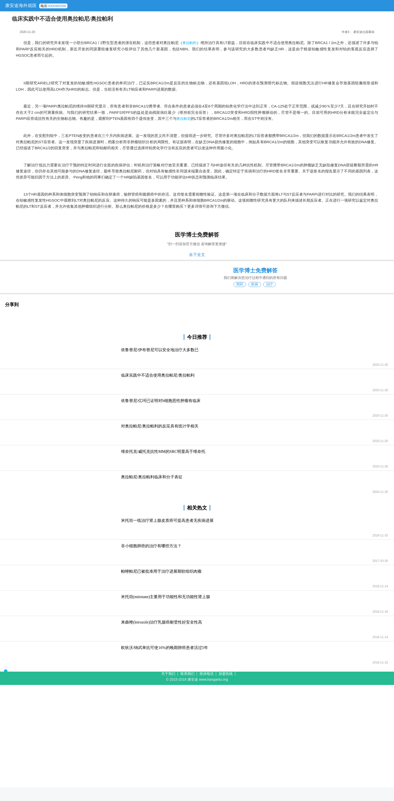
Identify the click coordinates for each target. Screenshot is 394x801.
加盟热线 (226, 674)
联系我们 (187, 674)
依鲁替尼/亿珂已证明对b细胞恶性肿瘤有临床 (161, 400)
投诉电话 (207, 674)
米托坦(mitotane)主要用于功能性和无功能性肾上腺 (165, 597)
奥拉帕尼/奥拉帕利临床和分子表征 (151, 477)
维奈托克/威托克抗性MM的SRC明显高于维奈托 (163, 451)
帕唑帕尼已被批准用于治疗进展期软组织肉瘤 (161, 571)
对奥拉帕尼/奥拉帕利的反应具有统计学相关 (160, 426)
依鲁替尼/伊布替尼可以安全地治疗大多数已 (160, 350)
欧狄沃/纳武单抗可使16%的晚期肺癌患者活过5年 (164, 647)
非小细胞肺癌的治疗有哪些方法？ (151, 546)
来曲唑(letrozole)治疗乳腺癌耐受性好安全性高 (161, 622)
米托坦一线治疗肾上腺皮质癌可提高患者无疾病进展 (167, 520)
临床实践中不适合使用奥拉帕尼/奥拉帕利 (157, 375)
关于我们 (168, 674)
